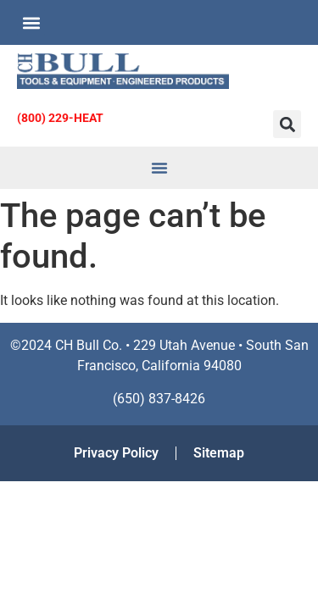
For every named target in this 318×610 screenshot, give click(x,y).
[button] (31, 22)
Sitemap (218, 453)
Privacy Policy (116, 453)
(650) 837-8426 (159, 399)
